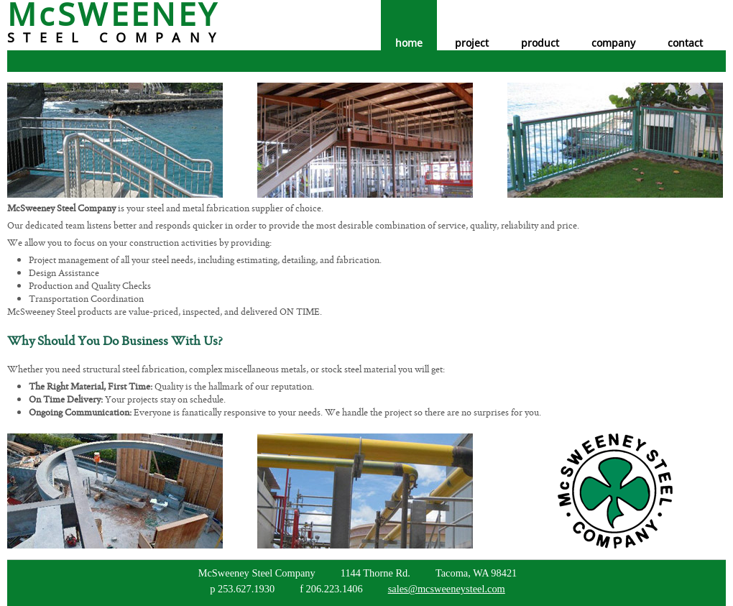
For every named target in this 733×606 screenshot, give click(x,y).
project (472, 43)
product (540, 43)
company (613, 43)
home (409, 43)
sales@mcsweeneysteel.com (446, 588)
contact (685, 43)
